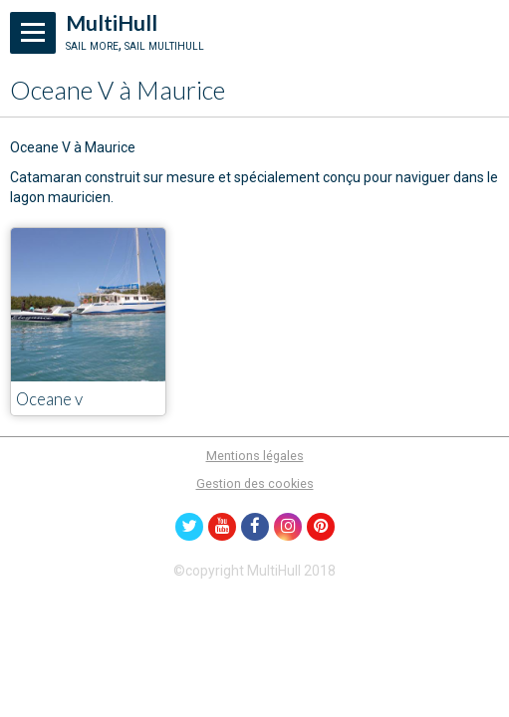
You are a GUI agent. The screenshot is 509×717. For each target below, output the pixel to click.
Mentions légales (255, 455)
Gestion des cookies (255, 483)
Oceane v (49, 399)
